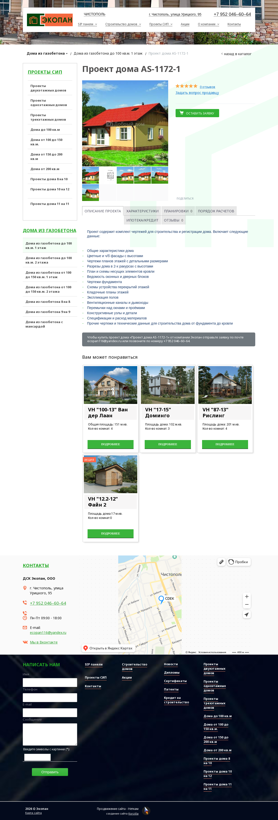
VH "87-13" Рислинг (216, 412)
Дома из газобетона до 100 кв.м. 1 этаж (108, 53)
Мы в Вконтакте (44, 642)
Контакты (36, 565)
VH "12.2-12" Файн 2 (103, 501)
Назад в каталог (238, 53)
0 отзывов (207, 87)
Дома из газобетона (46, 53)
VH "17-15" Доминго (158, 412)
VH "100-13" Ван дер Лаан (108, 412)
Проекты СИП (45, 72)
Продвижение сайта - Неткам (118, 809)
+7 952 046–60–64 (232, 14)
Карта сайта (33, 813)
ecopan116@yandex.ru (48, 632)
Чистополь (94, 14)
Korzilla (133, 813)
